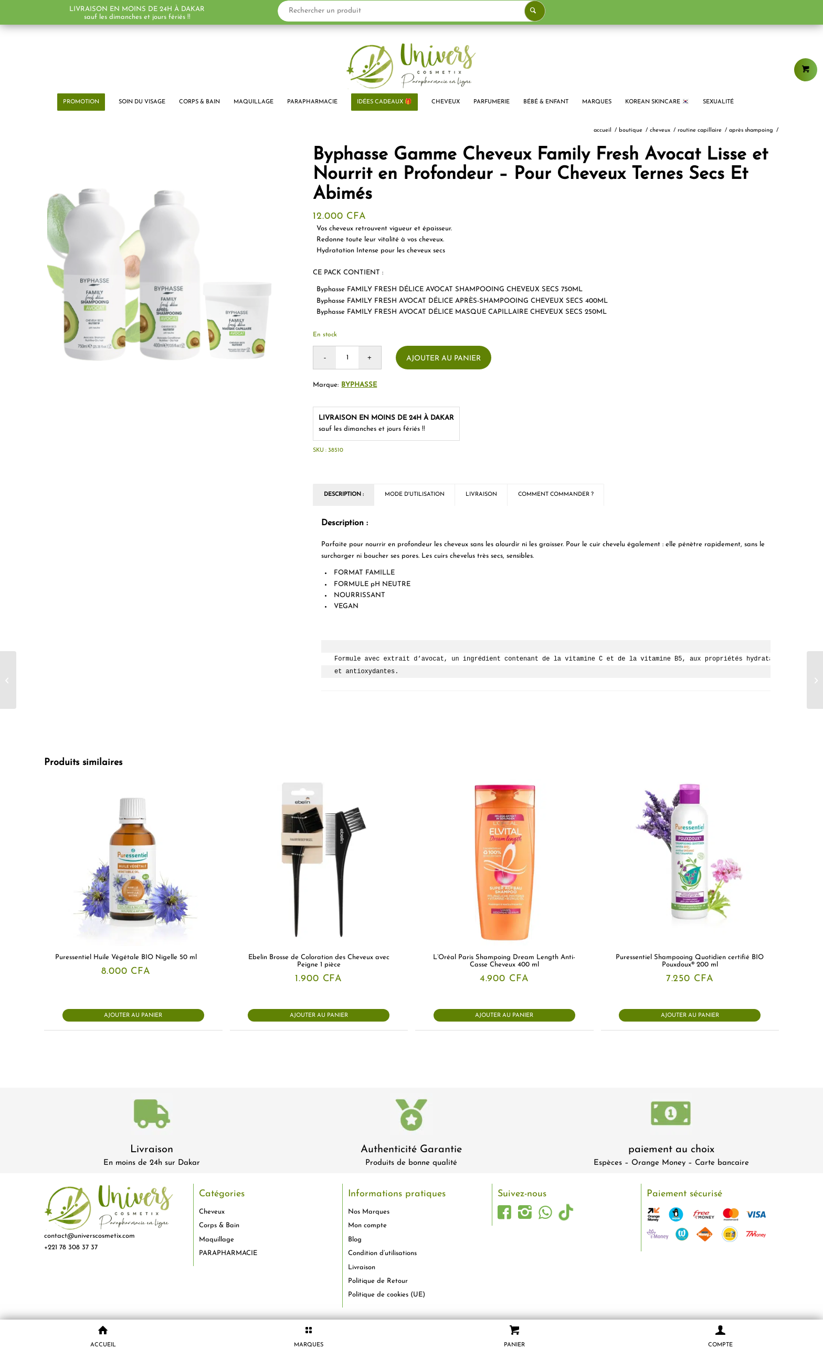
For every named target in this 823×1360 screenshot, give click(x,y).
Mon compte (367, 1225)
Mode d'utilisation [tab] (415, 494)
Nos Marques (368, 1211)
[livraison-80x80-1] (152, 1116)
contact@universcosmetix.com (89, 1235)
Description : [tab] (344, 494)
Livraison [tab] (481, 494)
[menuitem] (81, 102)
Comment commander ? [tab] (556, 494)
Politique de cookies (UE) (386, 1294)
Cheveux (212, 1211)
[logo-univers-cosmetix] (411, 65)
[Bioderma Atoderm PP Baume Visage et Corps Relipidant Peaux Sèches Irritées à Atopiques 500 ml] (815, 680)
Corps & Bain (219, 1225)
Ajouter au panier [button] (133, 1015)
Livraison (151, 1149)
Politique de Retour (378, 1281)
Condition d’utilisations (382, 1253)
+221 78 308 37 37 (71, 1247)
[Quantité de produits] (347, 357)
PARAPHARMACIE (228, 1253)
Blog (355, 1239)
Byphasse (359, 384)
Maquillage (216, 1239)
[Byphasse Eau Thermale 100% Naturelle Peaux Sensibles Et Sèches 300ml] (8, 680)
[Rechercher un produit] (412, 11)
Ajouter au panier (443, 359)
